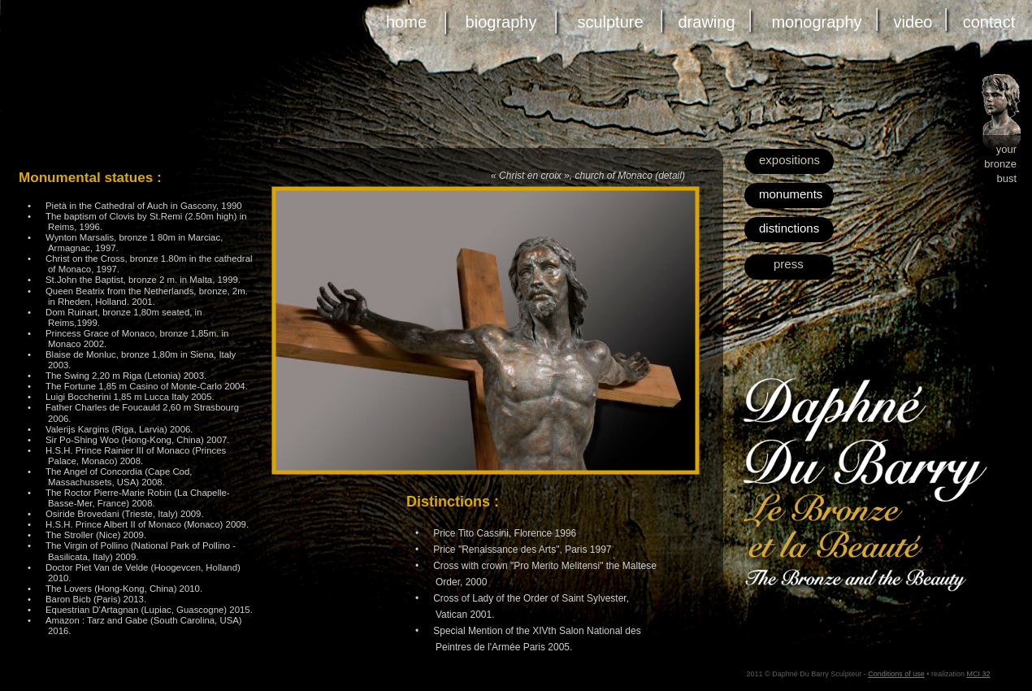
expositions (789, 160)
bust (1006, 178)
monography (816, 22)
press (789, 264)
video (913, 22)
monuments (790, 194)
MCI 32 (978, 674)
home (406, 22)
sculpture (610, 22)
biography (501, 22)
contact (989, 22)
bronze (1000, 164)
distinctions (789, 228)
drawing (706, 22)
